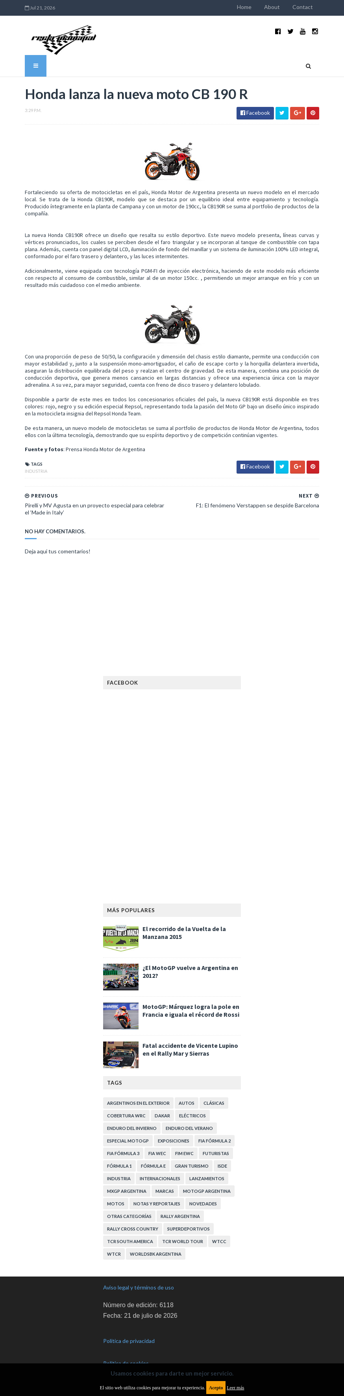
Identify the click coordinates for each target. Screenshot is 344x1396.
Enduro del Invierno (132, 1128)
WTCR (114, 1253)
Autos (186, 1103)
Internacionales (160, 1178)
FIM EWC (184, 1153)
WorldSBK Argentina (155, 1253)
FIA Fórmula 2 (214, 1140)
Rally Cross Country (132, 1228)
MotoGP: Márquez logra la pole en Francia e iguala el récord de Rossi (190, 1010)
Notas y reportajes (156, 1203)
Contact (302, 7)
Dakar (162, 1115)
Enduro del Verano (189, 1128)
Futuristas (216, 1153)
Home (244, 7)
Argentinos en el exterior (138, 1103)
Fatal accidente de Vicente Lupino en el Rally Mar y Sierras (190, 1049)
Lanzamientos (206, 1178)
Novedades (203, 1203)
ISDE (222, 1165)
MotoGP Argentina (207, 1191)
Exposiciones (173, 1140)
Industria (36, 471)
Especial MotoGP (128, 1140)
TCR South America (130, 1241)
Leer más (235, 1387)
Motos (115, 1203)
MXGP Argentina (126, 1191)
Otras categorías (129, 1216)
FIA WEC (157, 1153)
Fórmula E (153, 1165)
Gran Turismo (192, 1165)
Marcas (164, 1191)
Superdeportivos (188, 1228)
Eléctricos (192, 1115)
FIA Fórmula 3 (123, 1153)
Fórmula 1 (119, 1165)
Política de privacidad (129, 1340)
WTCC (219, 1241)
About (272, 7)
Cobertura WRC (126, 1115)
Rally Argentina (180, 1216)
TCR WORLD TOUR (182, 1241)
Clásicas (213, 1103)
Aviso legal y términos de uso (138, 1287)
